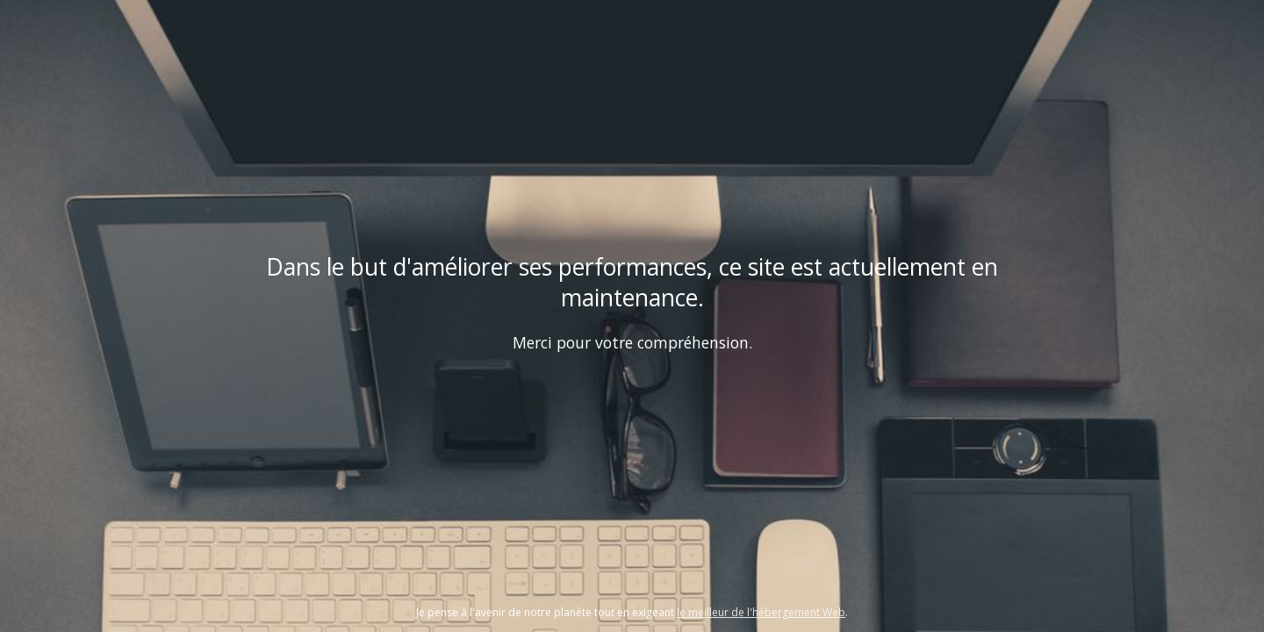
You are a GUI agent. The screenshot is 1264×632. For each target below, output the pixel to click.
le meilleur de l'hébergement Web (761, 612)
